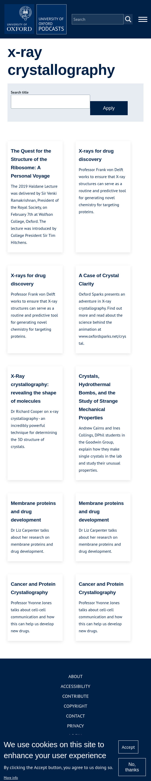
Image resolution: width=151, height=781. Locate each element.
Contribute (75, 696)
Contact (75, 716)
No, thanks (132, 767)
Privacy (75, 726)
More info (11, 777)
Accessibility (75, 686)
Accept (128, 747)
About (75, 676)
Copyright (75, 706)
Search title (19, 92)
